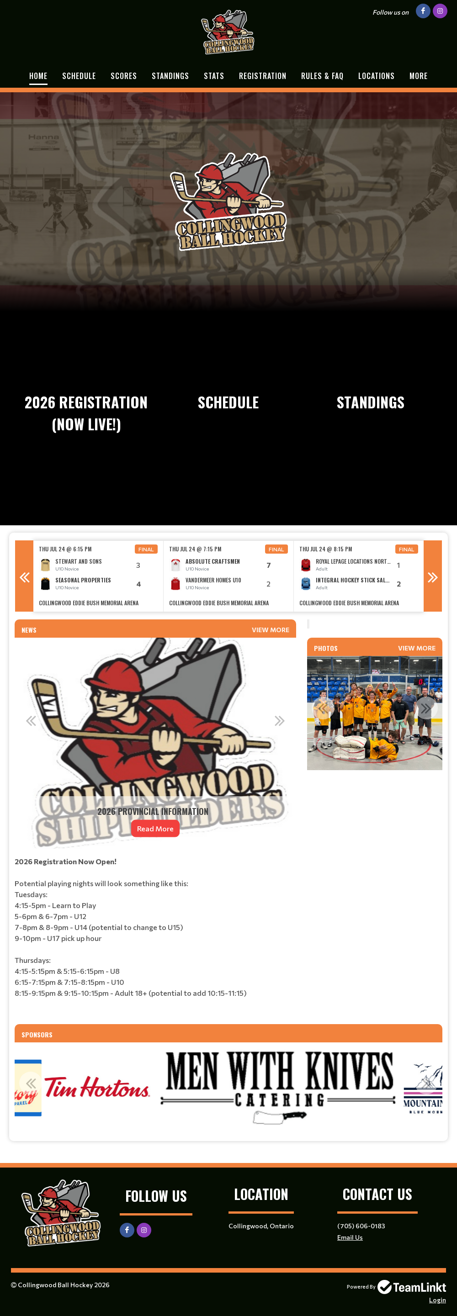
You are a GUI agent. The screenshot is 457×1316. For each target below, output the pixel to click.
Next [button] (433, 576)
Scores (124, 75)
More (418, 75)
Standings (170, 75)
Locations (376, 75)
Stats (214, 75)
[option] (98, 576)
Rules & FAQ (322, 75)
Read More (155, 828)
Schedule (79, 75)
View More (270, 630)
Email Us (350, 1237)
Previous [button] (24, 576)
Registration (263, 75)
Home (38, 75)
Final (146, 549)
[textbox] (155, 936)
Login (437, 1300)
